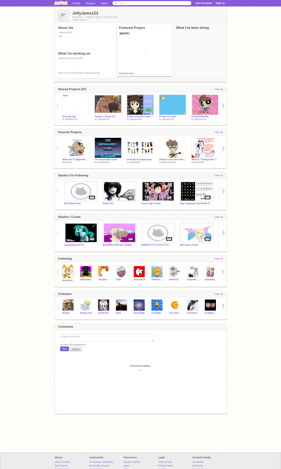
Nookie (66, 313)
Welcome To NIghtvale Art (75, 159)
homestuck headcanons (139, 159)
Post (64, 349)
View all (219, 89)
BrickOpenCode (72, 203)
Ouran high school (151, 203)
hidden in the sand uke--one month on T (172, 159)
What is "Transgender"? (204, 159)
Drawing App (126, 73)
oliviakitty (210, 279)
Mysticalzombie (169, 162)
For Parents (61, 465)
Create (76, 3)
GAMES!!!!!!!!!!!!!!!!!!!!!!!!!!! (155, 245)
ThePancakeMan (157, 279)
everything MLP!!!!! (74, 245)
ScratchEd (197, 462)
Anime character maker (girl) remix (140, 116)
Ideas (104, 3)
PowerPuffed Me (200, 116)
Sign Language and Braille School (196, 203)
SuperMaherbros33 (193, 279)
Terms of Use (165, 462)
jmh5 (118, 313)
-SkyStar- (103, 279)
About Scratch (62, 462)
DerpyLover (86, 313)
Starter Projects (132, 462)
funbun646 (139, 313)
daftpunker (86, 279)
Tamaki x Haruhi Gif (105, 116)
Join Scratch (203, 3)
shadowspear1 (104, 162)
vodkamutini (135, 162)
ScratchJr (197, 465)
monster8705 (193, 313)
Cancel (75, 349)
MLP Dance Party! (189, 245)
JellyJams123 (71, 119)
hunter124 (103, 313)
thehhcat (173, 279)
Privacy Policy (165, 465)
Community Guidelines (101, 462)
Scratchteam (68, 280)
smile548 (156, 313)
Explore (90, 3)
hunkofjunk (139, 279)
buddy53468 (211, 313)
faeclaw (68, 162)
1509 (118, 279)
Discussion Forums (99, 465)
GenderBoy (199, 162)
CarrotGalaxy (175, 313)
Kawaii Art (108, 203)
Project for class (167, 116)
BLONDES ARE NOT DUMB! (117, 245)
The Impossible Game (106, 159)
